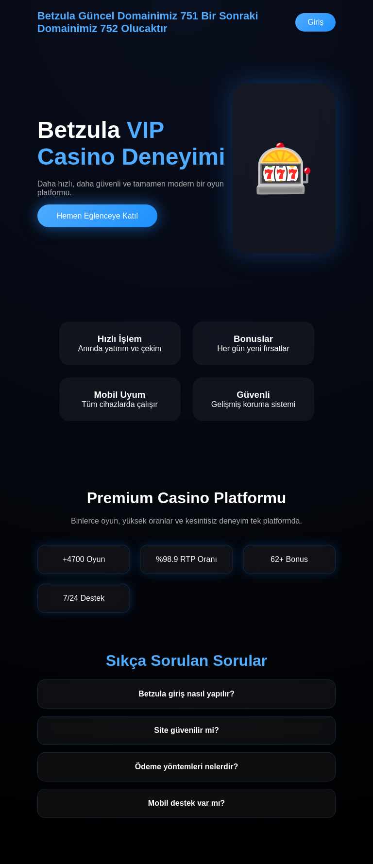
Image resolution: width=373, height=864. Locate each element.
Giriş (315, 22)
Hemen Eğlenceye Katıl (97, 216)
